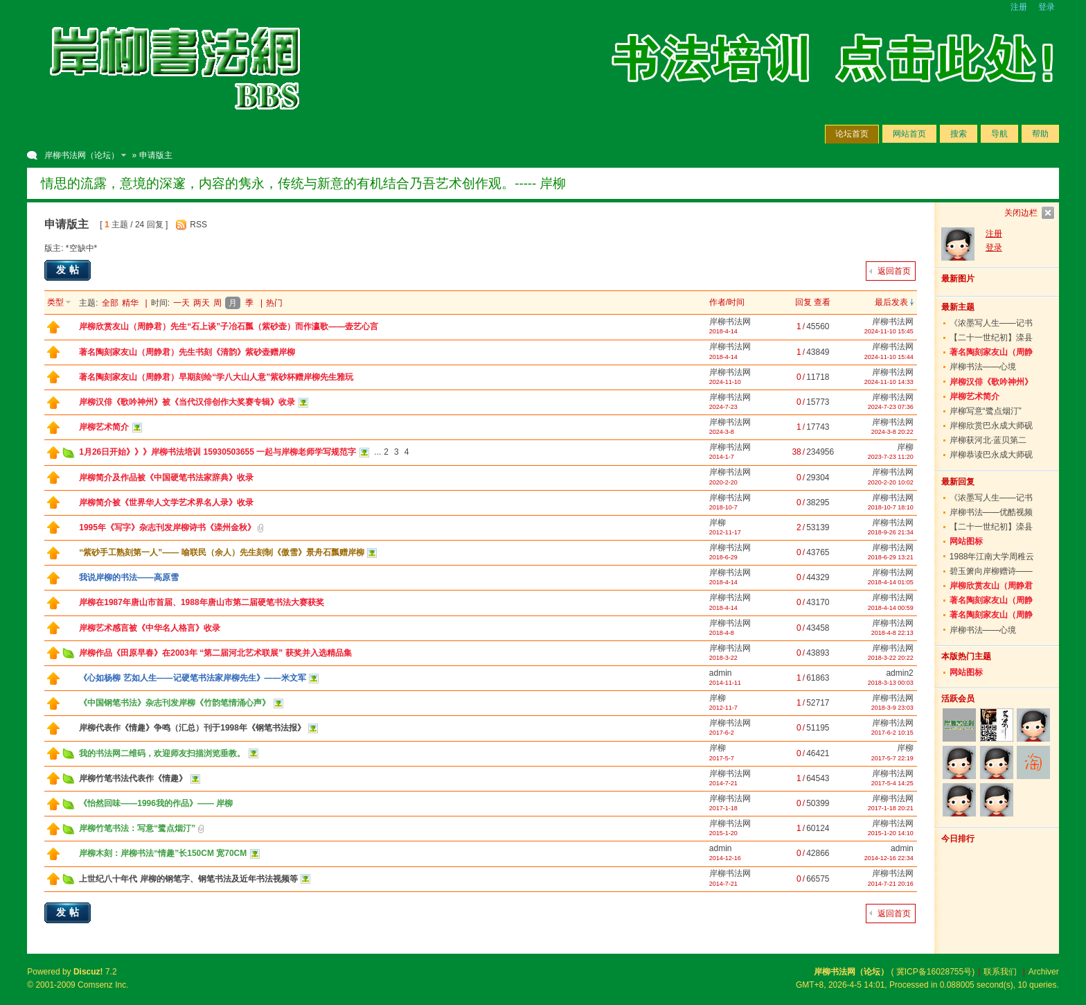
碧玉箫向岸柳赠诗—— (991, 571)
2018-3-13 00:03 (891, 682)
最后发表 (891, 302)
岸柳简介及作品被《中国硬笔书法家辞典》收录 (166, 477)
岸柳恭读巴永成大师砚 (991, 455)
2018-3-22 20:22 (891, 657)
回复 (803, 302)
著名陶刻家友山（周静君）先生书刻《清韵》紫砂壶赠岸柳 (187, 352)
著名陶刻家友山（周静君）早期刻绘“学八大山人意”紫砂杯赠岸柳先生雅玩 (216, 377)
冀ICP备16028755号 (934, 972)
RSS (198, 224)
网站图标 (966, 541)
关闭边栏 (1021, 213)
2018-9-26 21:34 (891, 532)
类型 (55, 302)
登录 (1046, 7)
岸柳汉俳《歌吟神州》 (991, 382)
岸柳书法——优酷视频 (991, 512)
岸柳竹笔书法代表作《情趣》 (133, 778)
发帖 (69, 269)
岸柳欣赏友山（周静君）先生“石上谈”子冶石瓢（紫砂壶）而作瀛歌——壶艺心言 (228, 326)
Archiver (1044, 972)
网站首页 (909, 134)
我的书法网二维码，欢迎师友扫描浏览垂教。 (162, 753)
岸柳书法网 (730, 321)
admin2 (899, 673)
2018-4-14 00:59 (891, 607)
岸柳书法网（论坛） (81, 155)
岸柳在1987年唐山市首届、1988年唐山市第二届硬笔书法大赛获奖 (201, 602)
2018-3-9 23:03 (892, 707)
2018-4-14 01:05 (891, 582)
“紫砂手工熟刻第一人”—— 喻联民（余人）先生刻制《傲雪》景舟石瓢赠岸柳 (221, 552)
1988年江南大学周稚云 (992, 556)
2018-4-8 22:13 (892, 632)
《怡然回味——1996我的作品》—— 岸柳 (156, 803)
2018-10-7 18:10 (891, 507)
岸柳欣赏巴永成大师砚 (991, 425)
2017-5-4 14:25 (892, 783)
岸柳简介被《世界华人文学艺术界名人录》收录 (166, 502)
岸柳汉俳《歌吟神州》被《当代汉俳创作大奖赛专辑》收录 (187, 402)
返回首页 (894, 271)
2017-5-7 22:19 (892, 758)
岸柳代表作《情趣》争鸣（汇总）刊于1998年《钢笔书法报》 (192, 728)
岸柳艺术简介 (104, 427)
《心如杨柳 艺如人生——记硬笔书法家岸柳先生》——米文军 (192, 678)
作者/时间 (727, 302)
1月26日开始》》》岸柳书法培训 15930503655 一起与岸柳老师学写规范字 (217, 452)
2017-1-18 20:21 (891, 808)
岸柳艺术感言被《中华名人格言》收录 (149, 628)
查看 (822, 302)
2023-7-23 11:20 (891, 456)
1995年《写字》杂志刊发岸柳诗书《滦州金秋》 (167, 527)
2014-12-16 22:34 (889, 858)
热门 (274, 303)
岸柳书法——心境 (983, 367)
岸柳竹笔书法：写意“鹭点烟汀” (137, 828)
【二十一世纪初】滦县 (991, 337)
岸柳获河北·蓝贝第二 (988, 440)
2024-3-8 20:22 (892, 431)
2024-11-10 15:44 (889, 356)
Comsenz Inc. (103, 985)
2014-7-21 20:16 (891, 883)
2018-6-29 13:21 (891, 557)
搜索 (958, 134)
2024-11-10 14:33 (889, 381)
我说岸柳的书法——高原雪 (129, 577)
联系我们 (1000, 972)
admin (720, 673)
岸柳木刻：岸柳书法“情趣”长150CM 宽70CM (163, 853)
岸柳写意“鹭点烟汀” (986, 411)
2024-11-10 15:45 (889, 331)
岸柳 (905, 447)
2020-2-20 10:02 (891, 482)
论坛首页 (852, 134)
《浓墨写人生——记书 (991, 323)
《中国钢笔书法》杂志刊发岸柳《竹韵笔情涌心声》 (174, 703)
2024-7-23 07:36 (891, 406)
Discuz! (88, 972)
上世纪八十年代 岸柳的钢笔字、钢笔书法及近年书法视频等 (188, 879)
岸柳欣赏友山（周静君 (991, 586)
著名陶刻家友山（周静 (991, 352)
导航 (999, 134)
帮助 (1040, 134)
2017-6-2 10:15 (892, 732)
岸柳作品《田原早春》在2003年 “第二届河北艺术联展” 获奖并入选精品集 (215, 653)
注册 (1019, 7)
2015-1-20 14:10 (891, 833)
